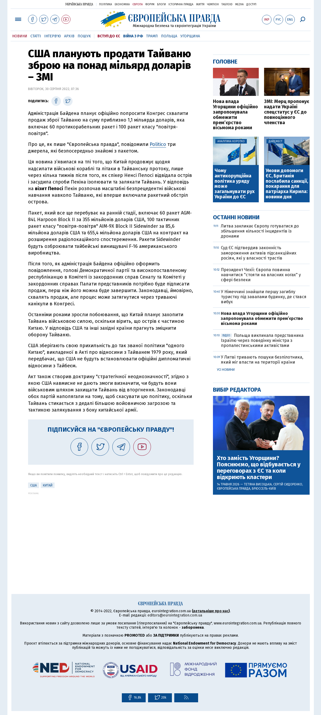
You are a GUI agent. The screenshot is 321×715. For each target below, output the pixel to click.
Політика (105, 4)
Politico (158, 144)
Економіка (122, 4)
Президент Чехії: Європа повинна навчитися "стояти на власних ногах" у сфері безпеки (261, 274)
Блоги (161, 4)
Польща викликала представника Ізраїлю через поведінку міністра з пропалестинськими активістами (262, 340)
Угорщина (190, 36)
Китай (47, 485)
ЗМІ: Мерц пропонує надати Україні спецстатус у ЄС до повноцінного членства (286, 112)
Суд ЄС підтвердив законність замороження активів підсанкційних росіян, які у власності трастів (258, 252)
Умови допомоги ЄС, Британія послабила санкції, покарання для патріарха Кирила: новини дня (287, 184)
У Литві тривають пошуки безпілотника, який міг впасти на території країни (262, 360)
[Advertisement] (111, 532)
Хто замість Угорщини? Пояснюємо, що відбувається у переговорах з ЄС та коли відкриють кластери (258, 468)
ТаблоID (227, 4)
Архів (69, 36)
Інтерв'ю (52, 36)
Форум (149, 4)
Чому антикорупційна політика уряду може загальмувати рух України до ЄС (235, 184)
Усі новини (226, 370)
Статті (35, 36)
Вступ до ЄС (108, 36)
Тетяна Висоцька (258, 484)
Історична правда (180, 4)
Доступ (251, 4)
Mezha (239, 4)
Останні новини (236, 217)
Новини (19, 36)
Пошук (84, 36)
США (33, 485)
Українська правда (79, 4)
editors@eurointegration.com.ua (175, 615)
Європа (137, 4)
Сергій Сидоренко (287, 484)
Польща (169, 36)
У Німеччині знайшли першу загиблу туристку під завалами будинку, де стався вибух (263, 296)
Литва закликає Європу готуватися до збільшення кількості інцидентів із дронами (260, 231)
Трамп (152, 36)
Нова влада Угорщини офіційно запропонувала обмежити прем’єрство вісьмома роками (235, 115)
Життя (200, 4)
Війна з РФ (133, 36)
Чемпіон (213, 4)
